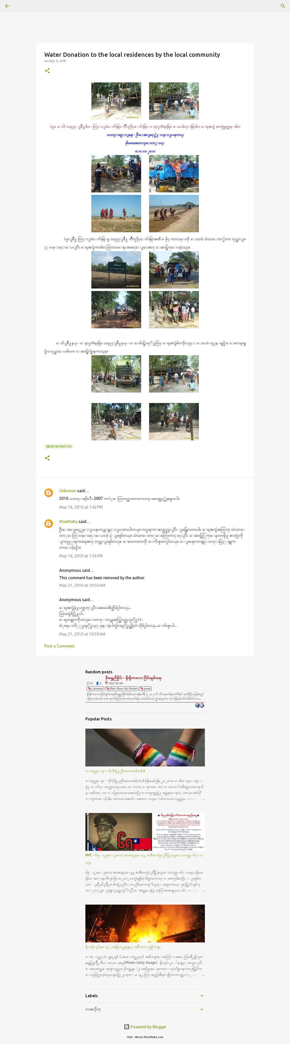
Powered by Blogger (145, 1027)
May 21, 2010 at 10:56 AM (82, 585)
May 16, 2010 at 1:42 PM (81, 507)
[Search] (21, 6)
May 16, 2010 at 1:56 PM (81, 556)
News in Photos (59, 446)
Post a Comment (59, 646)
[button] (47, 71)
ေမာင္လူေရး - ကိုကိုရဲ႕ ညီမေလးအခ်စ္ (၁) (115, 771)
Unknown (67, 490)
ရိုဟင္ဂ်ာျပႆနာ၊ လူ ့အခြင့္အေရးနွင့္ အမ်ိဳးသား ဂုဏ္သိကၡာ (123, 947)
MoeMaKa (68, 521)
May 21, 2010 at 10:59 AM (82, 634)
